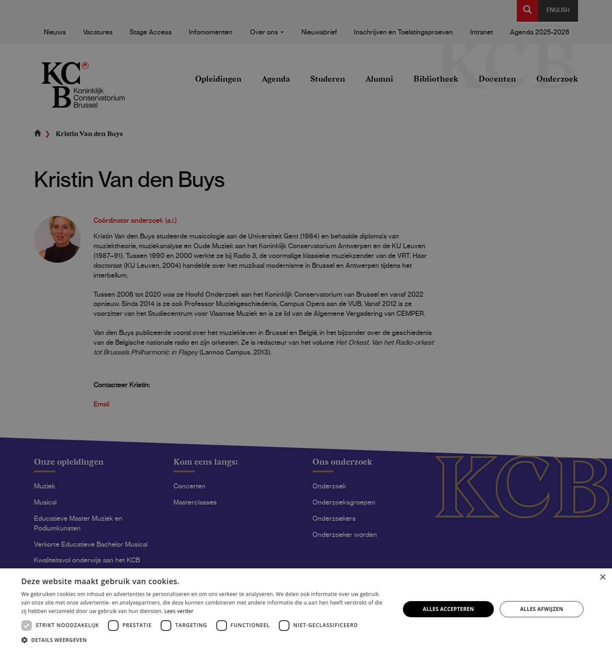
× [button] (602, 577)
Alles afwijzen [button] (542, 609)
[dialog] (306, 325)
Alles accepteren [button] (448, 609)
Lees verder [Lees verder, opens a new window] (179, 611)
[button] (205, 640)
